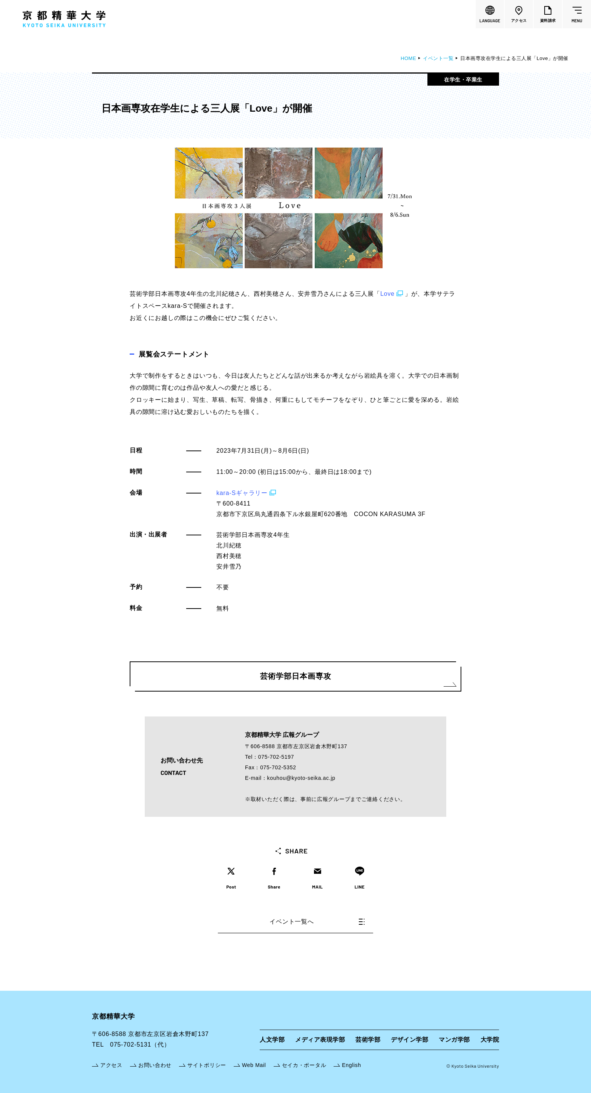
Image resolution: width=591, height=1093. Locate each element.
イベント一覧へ (316, 921)
